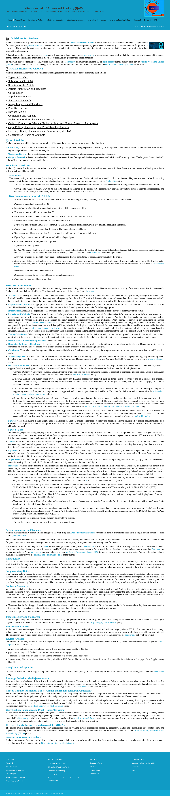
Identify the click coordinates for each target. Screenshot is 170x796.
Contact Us (135, 766)
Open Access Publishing (56, 771)
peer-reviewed (83, 686)
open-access (108, 62)
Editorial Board (95, 770)
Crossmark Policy (96, 763)
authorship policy (142, 416)
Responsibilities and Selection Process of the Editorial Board (64, 779)
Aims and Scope (11, 766)
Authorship (111, 181)
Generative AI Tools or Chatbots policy (58, 743)
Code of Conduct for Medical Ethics (47, 706)
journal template (35, 45)
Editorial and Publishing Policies (59, 767)
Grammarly (70, 62)
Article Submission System (15, 777)
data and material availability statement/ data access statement (112, 406)
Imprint (134, 770)
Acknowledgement (155, 359)
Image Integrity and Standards (103, 622)
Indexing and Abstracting (15, 770)
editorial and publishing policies (119, 64)
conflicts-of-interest (81, 374)
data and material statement (43, 322)
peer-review (89, 55)
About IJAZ (9, 763)
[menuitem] (9, 20)
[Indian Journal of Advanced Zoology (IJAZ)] (154, 8)
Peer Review (52, 774)
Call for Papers (11, 774)
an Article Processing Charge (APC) (82, 552)
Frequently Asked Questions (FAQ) (144, 763)
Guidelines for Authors (16, 26)
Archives (93, 766)
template (91, 291)
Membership (94, 774)
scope (45, 55)
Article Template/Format (14, 781)
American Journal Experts (84, 718)
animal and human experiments (45, 328)
